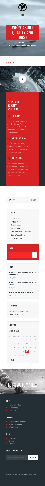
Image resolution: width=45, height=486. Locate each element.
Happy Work (16, 222)
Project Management (17, 421)
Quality (16, 116)
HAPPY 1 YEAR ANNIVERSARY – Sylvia (22, 283)
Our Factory (13, 408)
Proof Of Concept (16, 424)
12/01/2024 (12, 295)
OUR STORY (14, 438)
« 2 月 (11, 360)
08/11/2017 (10, 63)
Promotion (15, 228)
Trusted (17, 158)
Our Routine (16, 225)
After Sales (13, 427)
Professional (20, 138)
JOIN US (12, 444)
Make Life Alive (15, 405)
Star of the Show (18, 235)
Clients (11, 441)
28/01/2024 (13, 288)
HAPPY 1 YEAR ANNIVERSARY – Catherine (22, 273)
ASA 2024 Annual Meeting (21, 292)
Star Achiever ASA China (21, 232)
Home (21, 42)
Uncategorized (17, 238)
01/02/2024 (13, 278)
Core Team (15, 218)
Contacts (12, 410)
